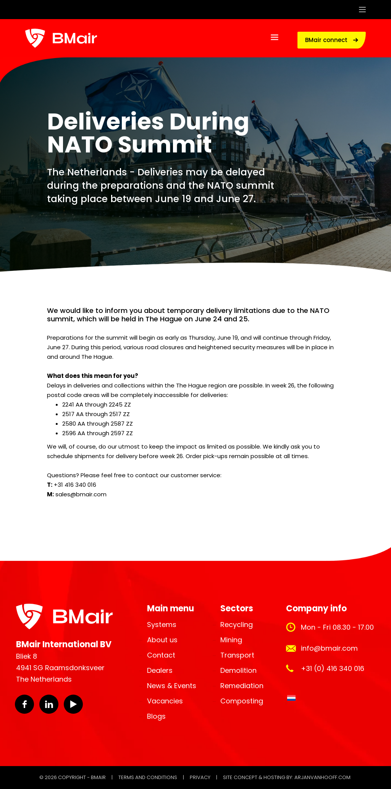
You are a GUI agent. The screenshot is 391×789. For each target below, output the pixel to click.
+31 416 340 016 (75, 485)
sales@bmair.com (81, 494)
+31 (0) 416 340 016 (332, 668)
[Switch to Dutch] (291, 698)
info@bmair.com (329, 648)
